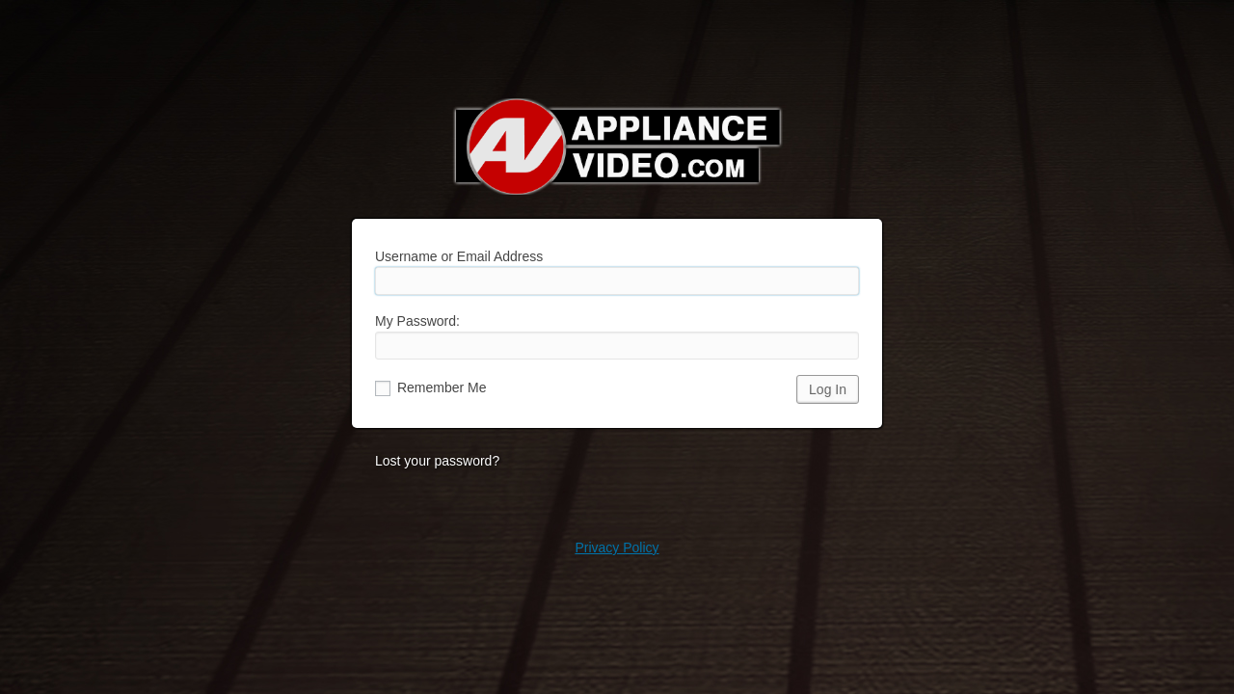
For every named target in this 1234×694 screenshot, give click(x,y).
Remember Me (430, 387)
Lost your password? (437, 460)
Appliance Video (617, 146)
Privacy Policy (616, 547)
